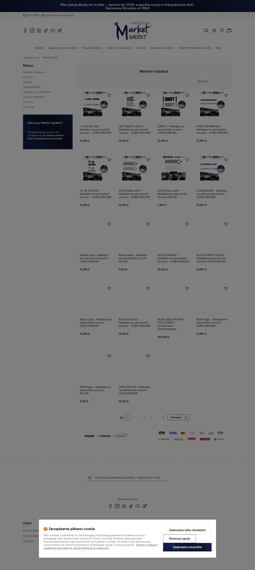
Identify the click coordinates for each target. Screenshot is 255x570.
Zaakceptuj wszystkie (187, 547)
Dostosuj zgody (179, 538)
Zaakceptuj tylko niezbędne (187, 530)
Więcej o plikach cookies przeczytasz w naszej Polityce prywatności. (100, 546)
